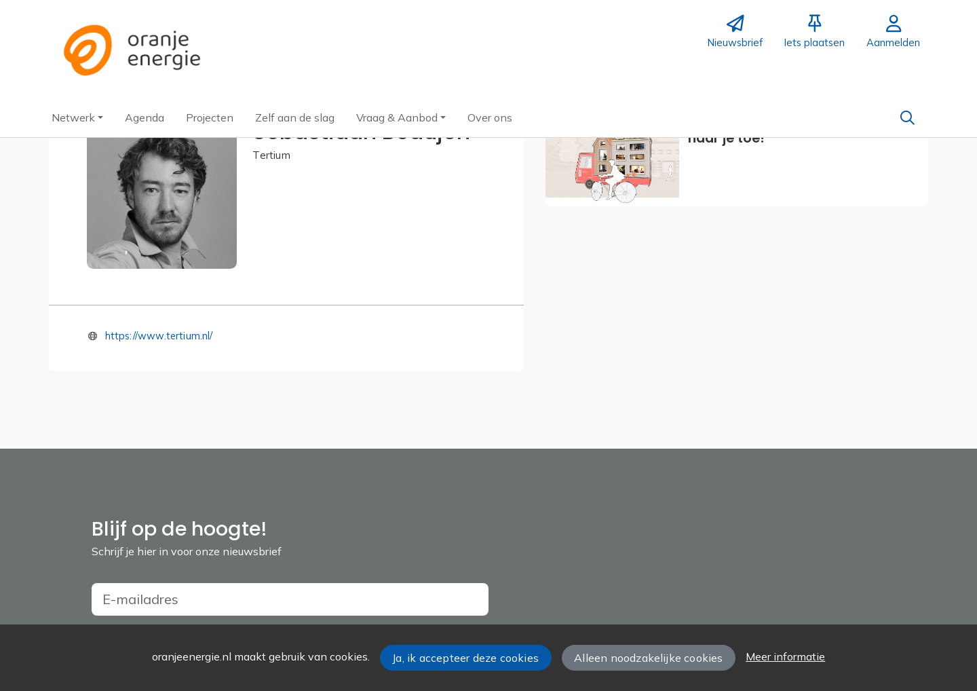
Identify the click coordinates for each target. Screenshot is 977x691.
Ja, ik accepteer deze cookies (465, 658)
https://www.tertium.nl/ (159, 335)
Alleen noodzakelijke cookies (648, 658)
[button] (77, 117)
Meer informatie (785, 656)
